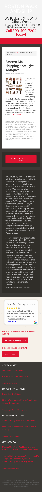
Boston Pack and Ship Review (15, 376)
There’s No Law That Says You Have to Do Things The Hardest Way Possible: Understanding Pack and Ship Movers (20, 459)
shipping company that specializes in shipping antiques (17, 135)
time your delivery (26, 138)
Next (40, 313)
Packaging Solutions (21, 121)
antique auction (21, 123)
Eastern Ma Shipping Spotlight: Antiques (20, 66)
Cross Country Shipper (12, 394)
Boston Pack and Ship (21, 8)
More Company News (9, 383)
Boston (16, 126)
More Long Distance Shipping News (14, 410)
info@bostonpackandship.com (21, 27)
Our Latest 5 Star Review (13, 370)
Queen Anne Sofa (19, 133)
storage (16, 138)
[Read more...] (17, 115)
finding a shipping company (15, 131)
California (23, 126)
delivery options (25, 129)
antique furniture (17, 124)
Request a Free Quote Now (21, 159)
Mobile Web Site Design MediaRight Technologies (21, 484)
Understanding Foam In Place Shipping (19, 420)
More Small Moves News (10, 468)
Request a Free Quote (15, 340)
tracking (8, 140)
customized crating (17, 128)
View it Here (10, 354)
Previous (1, 313)
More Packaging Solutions (11, 436)
